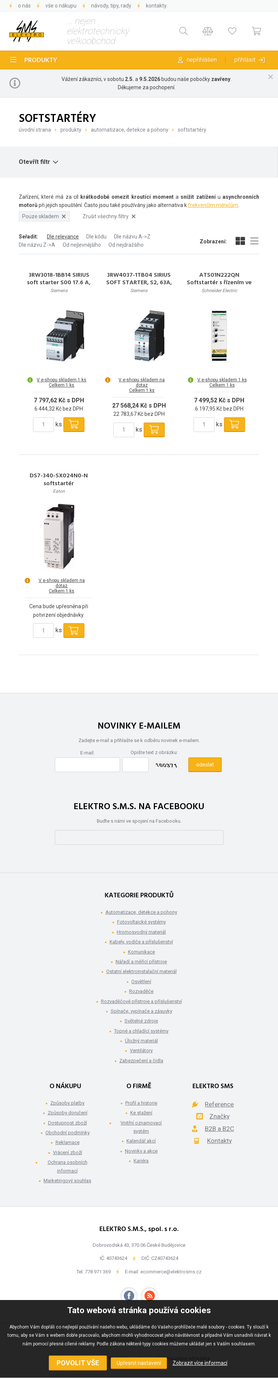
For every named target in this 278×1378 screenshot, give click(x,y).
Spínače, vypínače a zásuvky (141, 1011)
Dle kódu (96, 237)
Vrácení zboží (67, 1152)
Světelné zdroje (141, 1021)
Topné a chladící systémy (141, 1031)
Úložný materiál (141, 1041)
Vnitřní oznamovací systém (141, 1127)
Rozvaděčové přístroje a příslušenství (141, 1001)
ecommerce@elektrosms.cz (170, 1272)
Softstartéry (192, 130)
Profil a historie (141, 1103)
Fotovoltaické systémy (141, 922)
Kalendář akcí (141, 1141)
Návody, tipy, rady (111, 6)
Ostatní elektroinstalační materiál (141, 971)
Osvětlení (141, 981)
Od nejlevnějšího (82, 245)
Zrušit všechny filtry (109, 216)
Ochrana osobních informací (67, 1166)
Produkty (40, 60)
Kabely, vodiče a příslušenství (141, 942)
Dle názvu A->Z (132, 237)
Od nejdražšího (126, 245)
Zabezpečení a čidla (141, 1060)
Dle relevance (63, 237)
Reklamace (68, 1142)
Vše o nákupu (61, 6)
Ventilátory (141, 1050)
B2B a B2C (219, 1128)
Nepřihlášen (202, 59)
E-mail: (87, 753)
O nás (24, 6)
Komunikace (141, 952)
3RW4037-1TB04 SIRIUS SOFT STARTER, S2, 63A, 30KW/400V (139, 283)
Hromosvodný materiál (141, 932)
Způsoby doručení (67, 1113)
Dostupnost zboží (67, 1123)
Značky (219, 1116)
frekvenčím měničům (213, 205)
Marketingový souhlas (67, 1180)
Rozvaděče (141, 991)
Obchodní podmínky (67, 1132)
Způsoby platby (67, 1103)
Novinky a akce (141, 1151)
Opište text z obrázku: (154, 752)
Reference (219, 1104)
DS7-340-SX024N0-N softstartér (59, 480)
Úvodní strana (35, 130)
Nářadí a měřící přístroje (141, 961)
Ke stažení (141, 1113)
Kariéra (141, 1161)
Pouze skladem (44, 216)
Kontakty (156, 6)
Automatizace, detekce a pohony (129, 130)
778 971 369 (98, 1272)
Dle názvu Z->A (37, 245)
